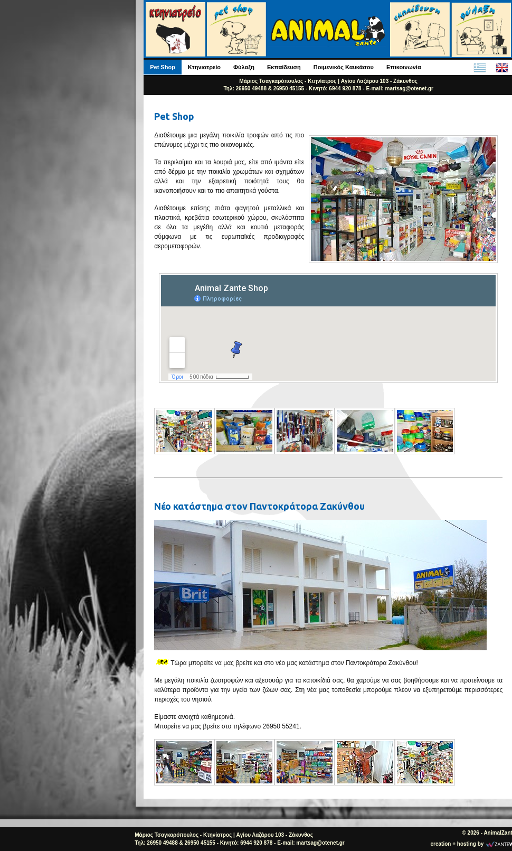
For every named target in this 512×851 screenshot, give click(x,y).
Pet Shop (162, 67)
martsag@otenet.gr (409, 88)
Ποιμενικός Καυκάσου (344, 67)
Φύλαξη (243, 67)
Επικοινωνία (403, 67)
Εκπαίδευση (284, 67)
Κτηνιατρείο (204, 67)
